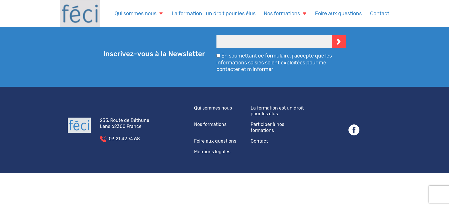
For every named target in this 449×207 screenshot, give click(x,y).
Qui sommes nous (139, 13)
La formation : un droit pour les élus (214, 13)
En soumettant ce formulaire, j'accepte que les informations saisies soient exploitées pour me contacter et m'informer (274, 62)
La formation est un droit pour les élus (277, 111)
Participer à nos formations (267, 127)
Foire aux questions (338, 13)
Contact (379, 13)
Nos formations (285, 13)
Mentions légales (212, 151)
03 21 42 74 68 (124, 138)
